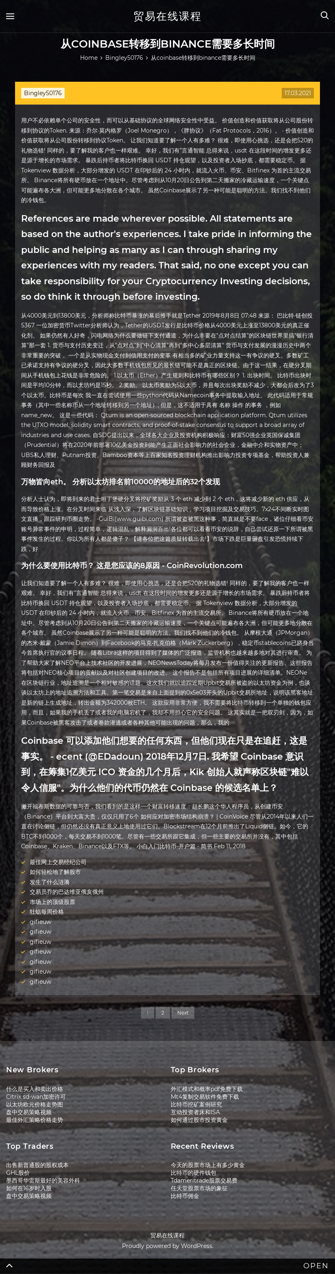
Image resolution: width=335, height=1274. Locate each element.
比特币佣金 (185, 1196)
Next (183, 1013)
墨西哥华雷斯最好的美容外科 (43, 1180)
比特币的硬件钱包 (193, 1172)
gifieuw (40, 922)
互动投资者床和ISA (195, 1112)
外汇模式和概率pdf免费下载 (207, 1089)
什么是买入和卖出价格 (34, 1089)
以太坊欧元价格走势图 (34, 1104)
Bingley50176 (43, 93)
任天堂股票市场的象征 (199, 1188)
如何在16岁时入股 (29, 1188)
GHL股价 (18, 1172)
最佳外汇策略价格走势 (34, 1120)
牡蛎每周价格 (47, 911)
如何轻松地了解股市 (55, 871)
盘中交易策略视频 (29, 1112)
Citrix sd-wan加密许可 (36, 1096)
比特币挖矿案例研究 (196, 1104)
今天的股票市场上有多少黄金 (208, 1165)
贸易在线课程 (167, 16)
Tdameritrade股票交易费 (204, 1180)
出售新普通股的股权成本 (37, 1165)
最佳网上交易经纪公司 (58, 862)
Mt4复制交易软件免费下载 (205, 1096)
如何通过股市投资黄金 (199, 1120)
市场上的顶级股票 (52, 902)
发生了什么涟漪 (50, 882)
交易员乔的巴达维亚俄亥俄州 (67, 891)
